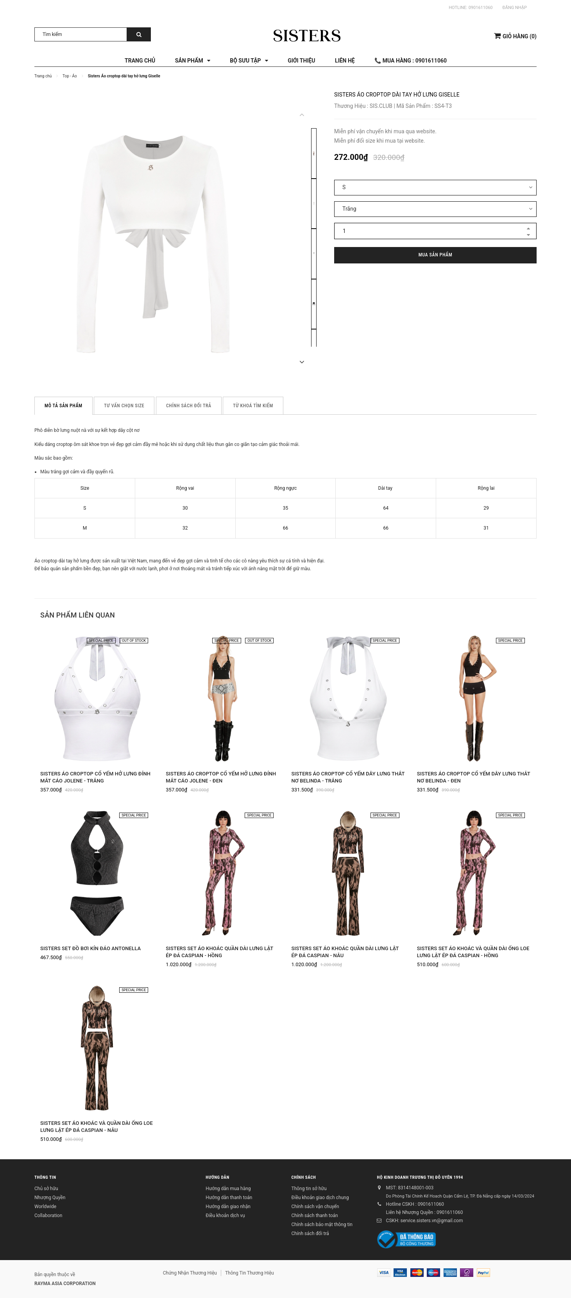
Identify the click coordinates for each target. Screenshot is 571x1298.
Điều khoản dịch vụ (225, 1215)
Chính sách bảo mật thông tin (321, 1224)
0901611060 (481, 7)
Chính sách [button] (303, 1177)
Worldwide (45, 1206)
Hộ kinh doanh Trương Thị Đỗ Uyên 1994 (420, 1177)
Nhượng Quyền (49, 1197)
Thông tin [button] (45, 1177)
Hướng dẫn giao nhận (228, 1206)
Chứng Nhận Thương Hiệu (190, 1273)
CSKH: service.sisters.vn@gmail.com (424, 1220)
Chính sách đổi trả (310, 1233)
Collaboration (48, 1215)
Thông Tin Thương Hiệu (249, 1273)
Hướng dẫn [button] (217, 1177)
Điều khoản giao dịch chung (320, 1197)
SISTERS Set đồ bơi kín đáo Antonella (90, 948)
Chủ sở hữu (46, 1188)
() (515, 35)
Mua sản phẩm (436, 255)
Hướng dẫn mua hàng (228, 1188)
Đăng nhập (515, 7)
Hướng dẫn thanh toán (229, 1197)
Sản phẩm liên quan (77, 615)
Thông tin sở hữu (308, 1188)
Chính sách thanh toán (314, 1215)
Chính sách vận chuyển (315, 1206)
